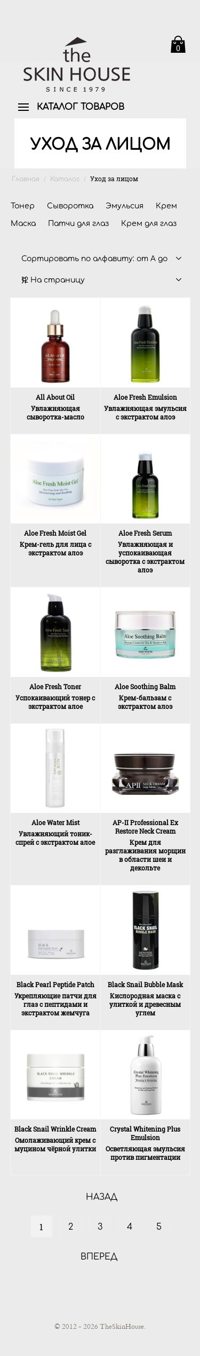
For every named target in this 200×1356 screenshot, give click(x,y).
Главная (25, 179)
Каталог (64, 179)
